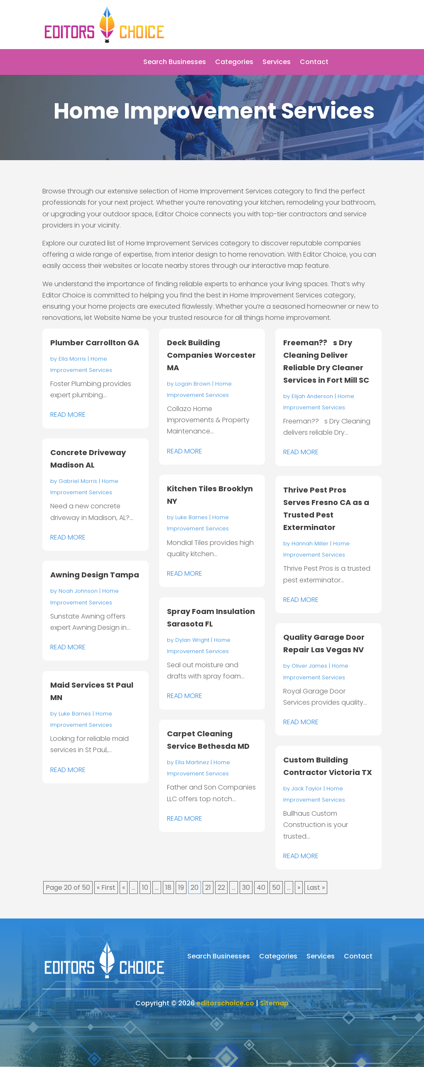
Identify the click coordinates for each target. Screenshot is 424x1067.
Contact (314, 63)
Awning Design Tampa (94, 574)
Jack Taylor (307, 788)
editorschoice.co (225, 1003)
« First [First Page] (106, 887)
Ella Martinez (192, 762)
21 (208, 887)
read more (68, 414)
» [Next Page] (298, 887)
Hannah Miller (310, 543)
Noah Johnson (78, 591)
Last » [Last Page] (316, 887)
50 (276, 887)
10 (145, 887)
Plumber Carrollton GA (94, 342)
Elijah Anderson (312, 396)
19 (181, 887)
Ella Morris (72, 359)
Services (276, 63)
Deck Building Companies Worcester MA (211, 355)
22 (221, 887)
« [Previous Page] (123, 887)
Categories (234, 63)
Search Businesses (174, 63)
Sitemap (274, 1003)
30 (246, 887)
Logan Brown (193, 384)
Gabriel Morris (78, 481)
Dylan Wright (192, 640)
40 (261, 887)
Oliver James (309, 666)
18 (168, 887)
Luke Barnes (75, 714)
